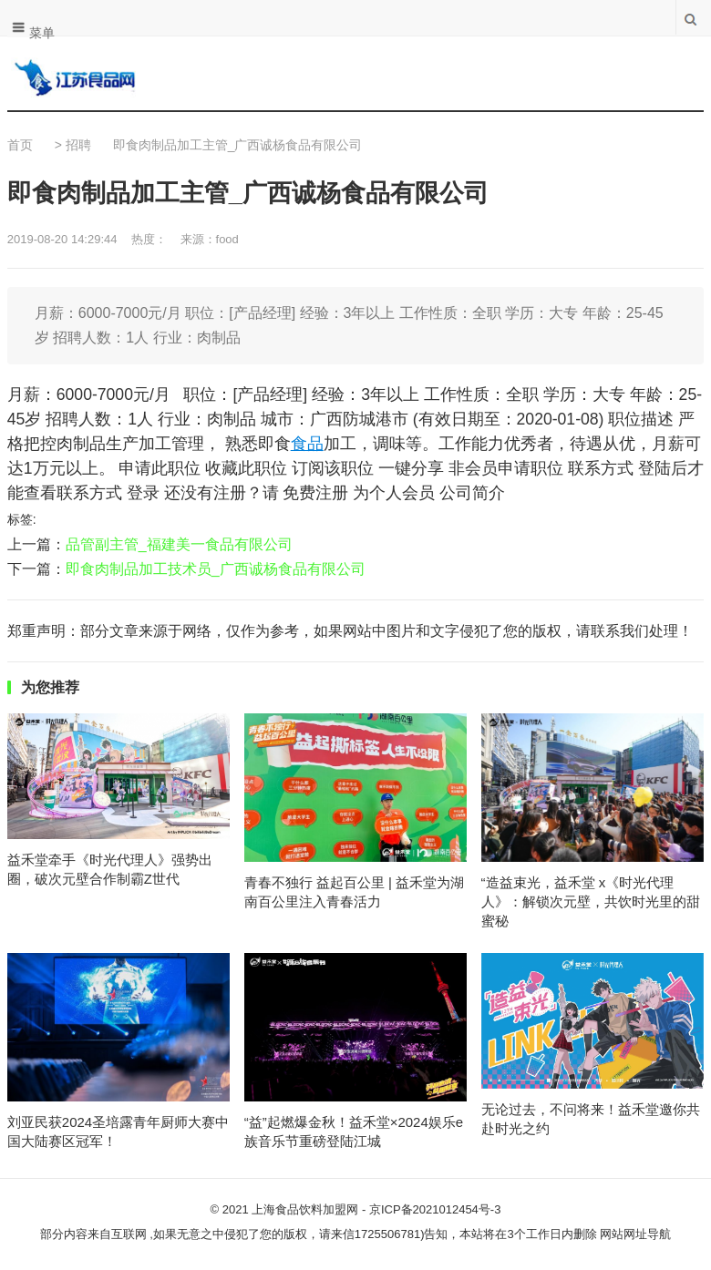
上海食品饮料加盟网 (305, 1209)
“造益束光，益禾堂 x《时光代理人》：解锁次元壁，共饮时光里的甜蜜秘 (590, 901)
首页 (20, 145)
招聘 (78, 145)
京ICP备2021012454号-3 (435, 1209)
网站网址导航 (635, 1234)
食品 (307, 444)
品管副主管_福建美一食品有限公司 (179, 544)
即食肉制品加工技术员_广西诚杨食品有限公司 (216, 569)
